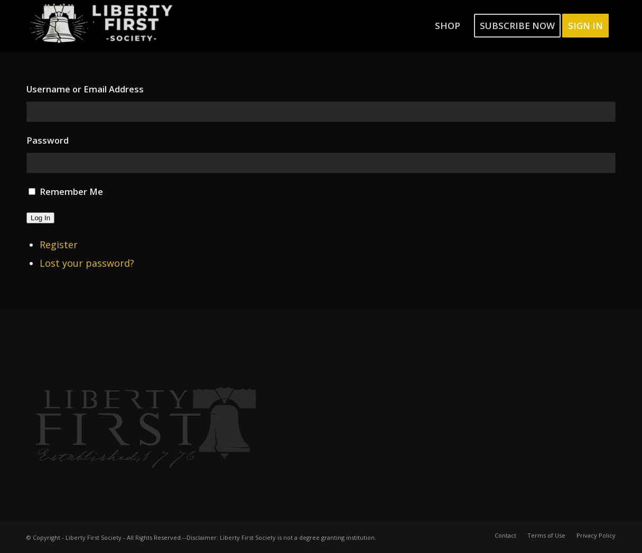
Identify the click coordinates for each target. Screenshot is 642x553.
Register (59, 244)
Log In (40, 218)
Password (47, 140)
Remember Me (71, 191)
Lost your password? (87, 263)
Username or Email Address (85, 89)
